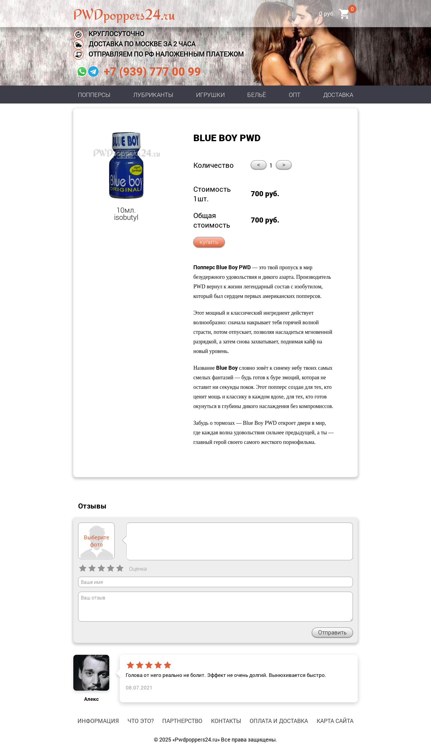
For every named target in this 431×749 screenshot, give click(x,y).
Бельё (256, 94)
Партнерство (182, 720)
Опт (295, 94)
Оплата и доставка (279, 720)
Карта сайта (335, 720)
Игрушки (210, 94)
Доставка (338, 94)
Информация (98, 720)
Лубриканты (153, 94)
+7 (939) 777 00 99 (152, 71)
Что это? (141, 720)
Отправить (332, 632)
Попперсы (94, 94)
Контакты (226, 720)
